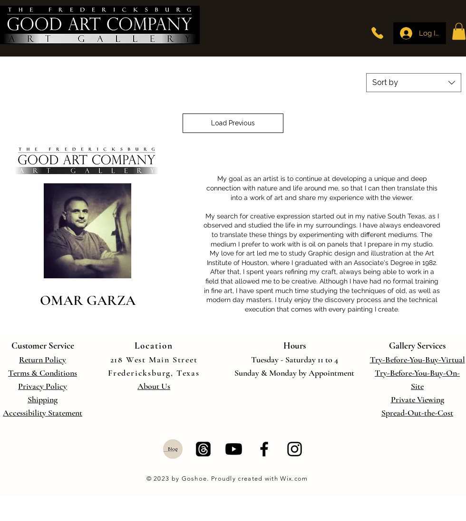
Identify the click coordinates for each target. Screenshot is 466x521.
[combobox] (413, 82)
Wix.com (293, 478)
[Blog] (173, 449)
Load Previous (233, 123)
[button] (459, 31)
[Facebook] (264, 449)
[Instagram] (294, 449)
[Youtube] (233, 449)
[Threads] (203, 449)
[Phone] (377, 33)
